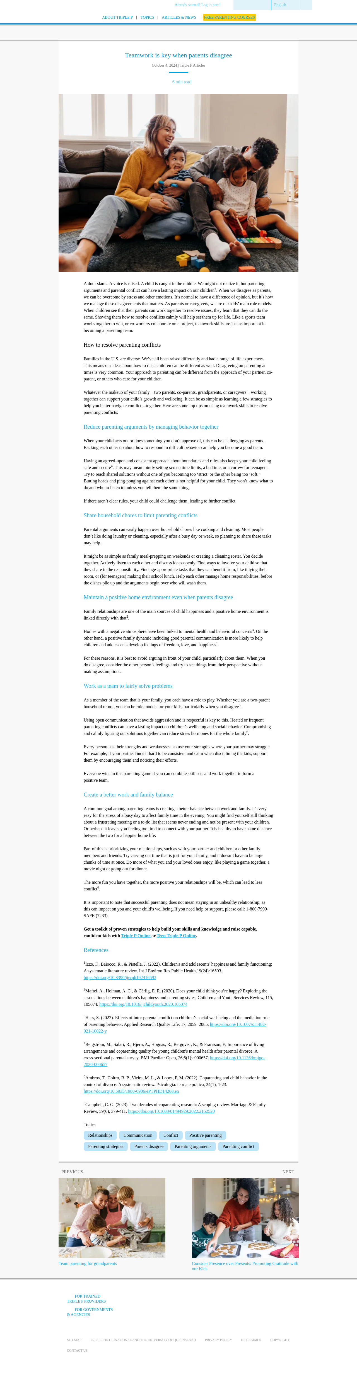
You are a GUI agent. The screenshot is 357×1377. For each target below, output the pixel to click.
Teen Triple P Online (176, 935)
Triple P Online (135, 935)
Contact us (77, 1350)
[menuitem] (199, 5)
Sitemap (74, 1340)
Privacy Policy (218, 1340)
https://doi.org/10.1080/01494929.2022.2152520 (171, 1111)
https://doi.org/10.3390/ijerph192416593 (120, 977)
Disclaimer (251, 1340)
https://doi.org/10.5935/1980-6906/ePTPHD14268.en (131, 1091)
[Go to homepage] (53, 24)
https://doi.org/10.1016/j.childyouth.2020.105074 (143, 1004)
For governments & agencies (90, 1312)
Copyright (280, 1340)
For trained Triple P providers (86, 1298)
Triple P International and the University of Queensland (143, 1340)
